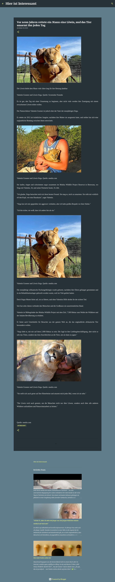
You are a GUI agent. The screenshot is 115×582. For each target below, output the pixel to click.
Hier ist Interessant (21, 4)
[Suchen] (39, 3)
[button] (18, 32)
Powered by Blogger (57, 579)
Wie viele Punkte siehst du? (42, 558)
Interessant (22, 425)
